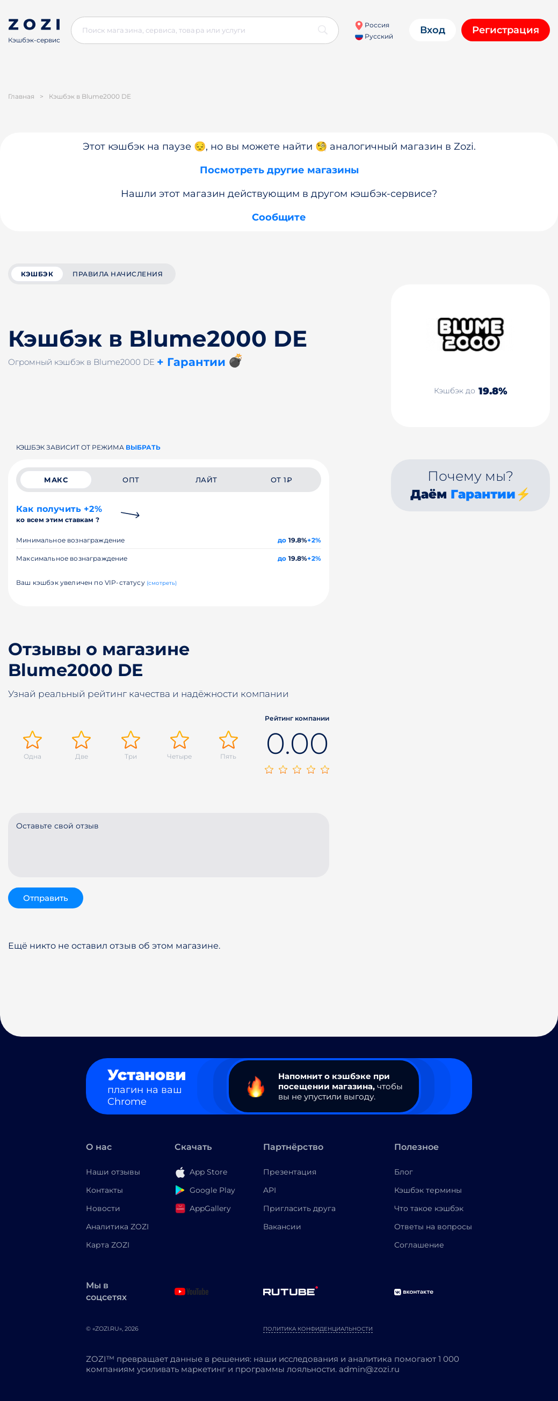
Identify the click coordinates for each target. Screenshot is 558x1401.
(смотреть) (162, 583)
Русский (374, 36)
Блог (403, 1172)
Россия (371, 25)
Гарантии (483, 494)
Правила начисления (118, 274)
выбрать (143, 447)
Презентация (289, 1172)
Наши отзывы (113, 1172)
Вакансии (282, 1226)
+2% (314, 540)
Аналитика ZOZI (117, 1226)
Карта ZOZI (107, 1245)
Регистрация (505, 30)
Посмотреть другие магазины (279, 170)
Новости (103, 1208)
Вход (432, 30)
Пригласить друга (299, 1208)
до (282, 540)
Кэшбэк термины (428, 1190)
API (269, 1190)
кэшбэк (37, 274)
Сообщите (279, 217)
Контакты (104, 1190)
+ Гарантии (191, 362)
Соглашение (419, 1245)
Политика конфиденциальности (318, 1328)
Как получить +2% (59, 514)
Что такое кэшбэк (428, 1208)
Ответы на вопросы (433, 1226)
